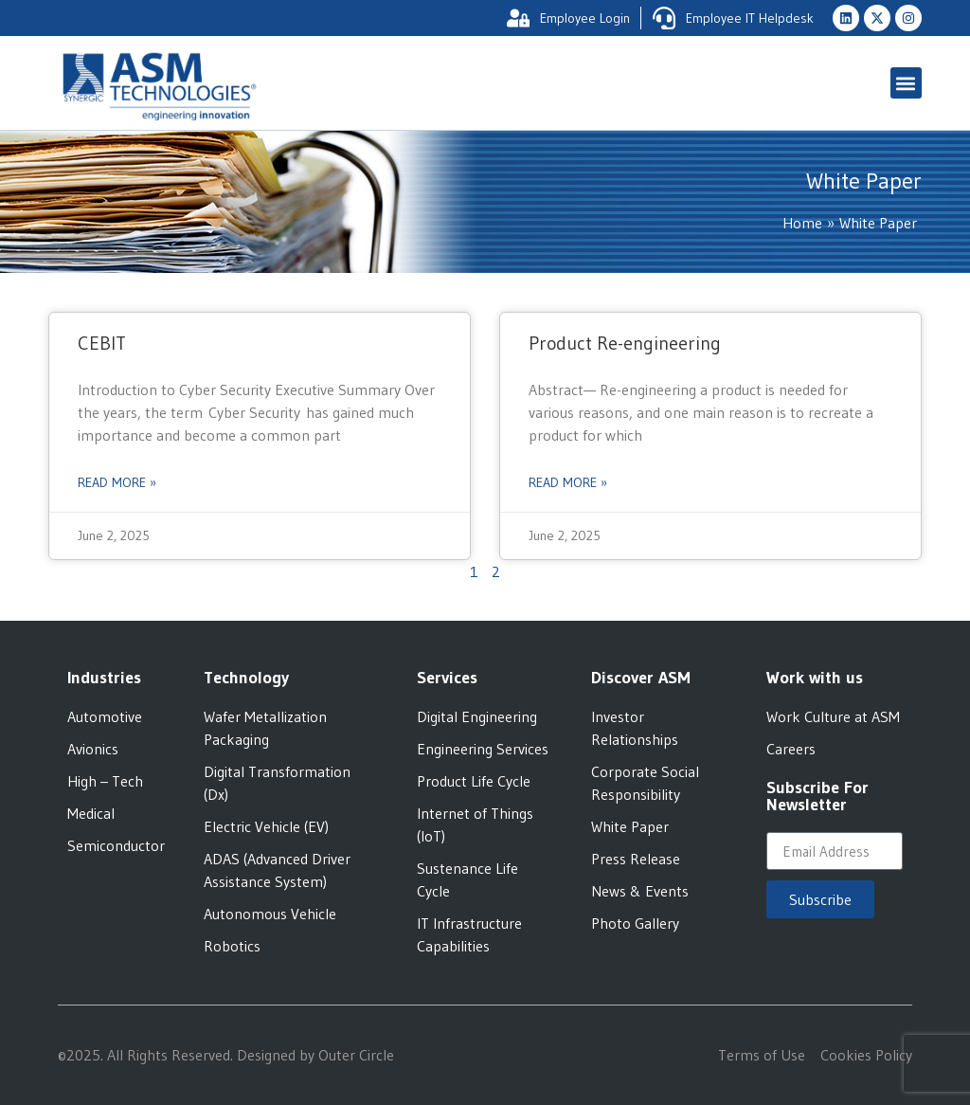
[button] (906, 83)
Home (802, 222)
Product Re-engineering (625, 343)
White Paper (878, 222)
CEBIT (102, 343)
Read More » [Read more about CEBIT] (117, 482)
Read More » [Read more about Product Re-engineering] (568, 482)
